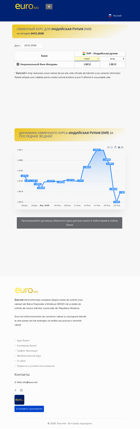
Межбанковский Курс (29, 356)
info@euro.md (30, 382)
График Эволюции (27, 351)
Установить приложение (29, 409)
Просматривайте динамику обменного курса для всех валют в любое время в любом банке (69, 223)
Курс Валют (23, 341)
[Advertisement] (70, 104)
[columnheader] (44, 56)
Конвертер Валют (27, 346)
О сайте (21, 361)
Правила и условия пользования (35, 366)
